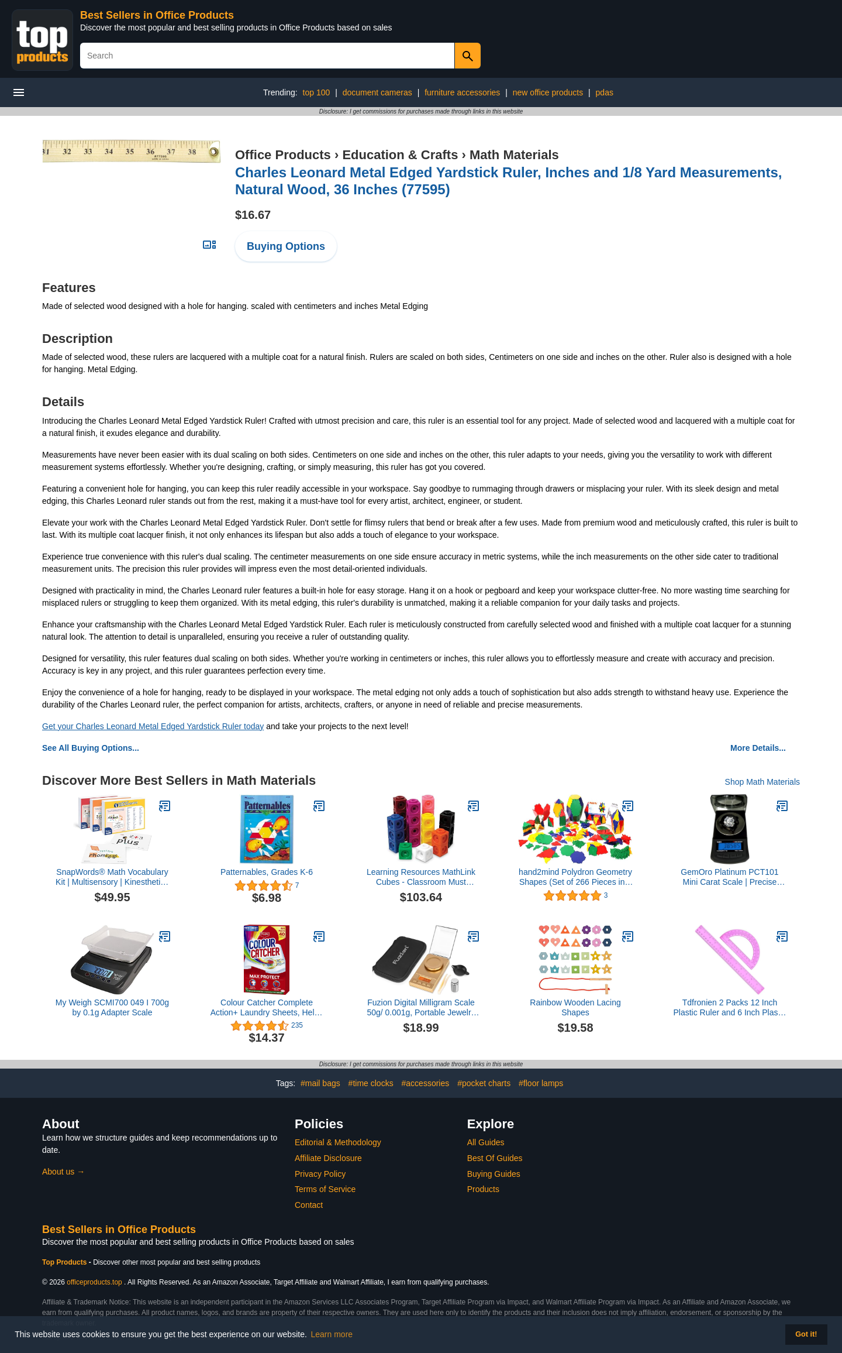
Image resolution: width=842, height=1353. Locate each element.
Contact (309, 1205)
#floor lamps (541, 1083)
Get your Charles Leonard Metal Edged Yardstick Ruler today (153, 726)
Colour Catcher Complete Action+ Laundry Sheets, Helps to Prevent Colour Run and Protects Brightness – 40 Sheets (266, 1008)
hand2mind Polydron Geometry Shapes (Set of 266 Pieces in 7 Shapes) (575, 877)
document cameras (377, 92)
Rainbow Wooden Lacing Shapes (575, 1007)
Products (483, 1189)
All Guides (486, 1142)
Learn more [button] (332, 1334)
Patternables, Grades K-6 (266, 872)
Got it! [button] (806, 1334)
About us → (63, 1171)
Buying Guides (493, 1174)
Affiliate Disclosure (328, 1158)
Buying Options (286, 246)
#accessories (426, 1083)
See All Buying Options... (90, 748)
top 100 (316, 92)
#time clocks (371, 1083)
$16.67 (253, 214)
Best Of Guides (495, 1158)
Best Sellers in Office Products (157, 15)
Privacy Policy (320, 1174)
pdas (604, 92)
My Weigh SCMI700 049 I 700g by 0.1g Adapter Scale (112, 1007)
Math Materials (514, 154)
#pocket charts (483, 1083)
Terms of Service (325, 1189)
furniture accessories (462, 92)
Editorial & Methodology (338, 1142)
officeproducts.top (94, 1282)
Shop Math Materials (762, 782)
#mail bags (320, 1083)
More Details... (758, 748)
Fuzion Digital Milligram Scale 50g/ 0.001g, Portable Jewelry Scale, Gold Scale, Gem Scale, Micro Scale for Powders (421, 1008)
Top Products (65, 1262)
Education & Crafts (400, 154)
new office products (548, 92)
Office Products (283, 154)
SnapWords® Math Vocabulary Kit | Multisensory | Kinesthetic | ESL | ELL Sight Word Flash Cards (112, 877)
